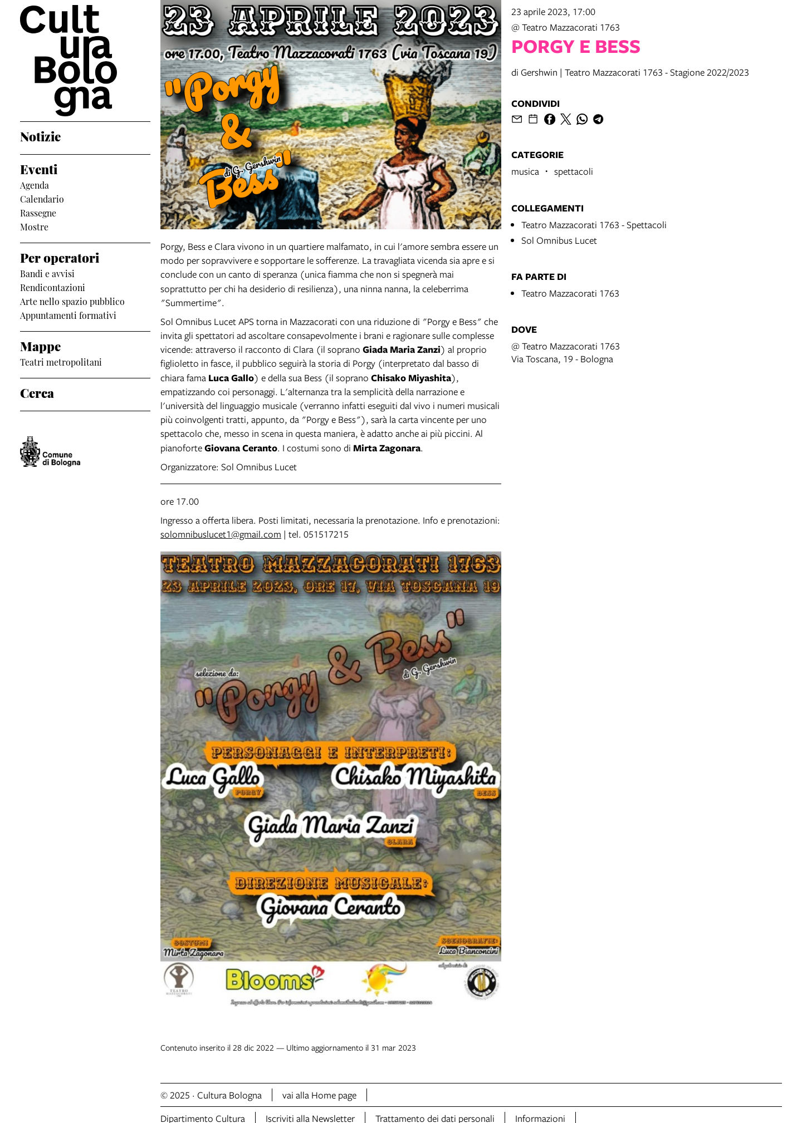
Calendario (42, 199)
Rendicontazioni (52, 287)
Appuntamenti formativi (68, 315)
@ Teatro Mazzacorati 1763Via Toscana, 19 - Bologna (565, 352)
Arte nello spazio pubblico (72, 301)
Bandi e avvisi (47, 273)
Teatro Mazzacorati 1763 (570, 293)
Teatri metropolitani (61, 362)
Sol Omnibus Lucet (559, 240)
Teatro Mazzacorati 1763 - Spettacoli (594, 224)
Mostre (34, 226)
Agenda (34, 185)
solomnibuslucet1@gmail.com (220, 534)
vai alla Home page (319, 1094)
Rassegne (38, 212)
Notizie (40, 135)
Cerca (37, 392)
